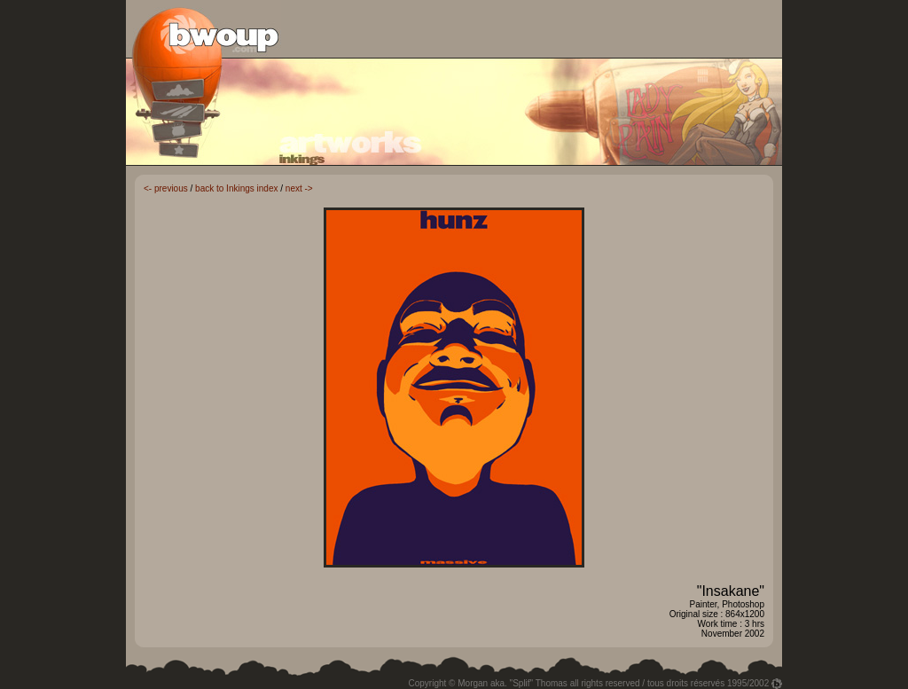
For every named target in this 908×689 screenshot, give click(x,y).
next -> (299, 188)
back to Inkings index (236, 188)
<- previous (166, 188)
